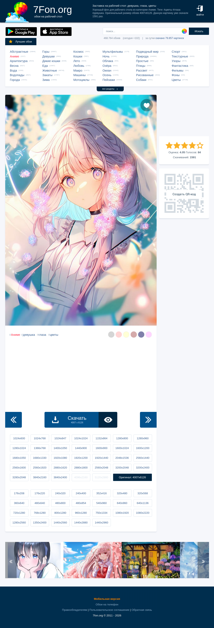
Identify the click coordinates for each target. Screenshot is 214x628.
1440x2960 (101, 522)
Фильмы (177, 70)
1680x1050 (19, 457)
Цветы (176, 80)
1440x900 (81, 448)
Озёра (107, 65)
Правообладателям (74, 610)
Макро (77, 70)
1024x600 (19, 438)
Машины (79, 75)
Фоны (176, 75)
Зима (46, 80)
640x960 (122, 503)
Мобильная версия (107, 599)
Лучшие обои (20, 41)
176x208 (19, 493)
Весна (14, 65)
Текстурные (180, 56)
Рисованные (144, 75)
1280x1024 (19, 448)
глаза (42, 334)
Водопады (17, 75)
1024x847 (60, 438)
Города (15, 80)
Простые (142, 61)
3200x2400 (142, 467)
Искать (199, 31)
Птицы (140, 65)
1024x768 (40, 438)
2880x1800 (81, 467)
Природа (142, 56)
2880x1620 (60, 467)
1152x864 (101, 438)
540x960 (101, 503)
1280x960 (142, 438)
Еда (45, 65)
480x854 (81, 503)
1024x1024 (81, 438)
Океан (107, 70)
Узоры (176, 61)
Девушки (48, 56)
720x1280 (19, 512)
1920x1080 (60, 457)
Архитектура (19, 61)
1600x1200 (142, 448)
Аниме (14, 56)
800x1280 (60, 512)
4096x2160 (81, 477)
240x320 (60, 493)
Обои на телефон (107, 604)
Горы (45, 51)
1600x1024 (122, 448)
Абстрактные (19, 51)
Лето (76, 61)
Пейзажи (109, 80)
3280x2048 (19, 477)
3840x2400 (60, 477)
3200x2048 (122, 467)
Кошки (77, 56)
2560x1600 (19, 467)
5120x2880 (101, 477)
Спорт (176, 51)
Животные (49, 70)
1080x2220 (142, 512)
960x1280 (81, 512)
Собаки (141, 80)
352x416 (101, 493)
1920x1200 (81, 457)
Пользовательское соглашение (109, 610)
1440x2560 (60, 522)
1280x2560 (19, 522)
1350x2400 (39, 522)
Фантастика (180, 65)
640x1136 (142, 503)
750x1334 (101, 512)
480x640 (40, 503)
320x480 (122, 493)
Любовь (78, 65)
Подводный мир (147, 51)
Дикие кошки (51, 61)
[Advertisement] (184, 115)
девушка (29, 334)
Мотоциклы (81, 80)
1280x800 (122, 438)
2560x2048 (101, 467)
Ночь (106, 56)
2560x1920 (39, 467)
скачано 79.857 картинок (170, 38)
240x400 (81, 493)
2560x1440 (142, 457)
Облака (108, 61)
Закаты (47, 75)
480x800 (60, 503)
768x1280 (40, 512)
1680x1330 (39, 457)
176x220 (40, 493)
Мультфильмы (113, 51)
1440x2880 (81, 522)
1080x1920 (122, 512)
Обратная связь (141, 610)
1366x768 (40, 448)
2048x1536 (122, 457)
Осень (107, 75)
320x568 (142, 493)
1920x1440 (101, 457)
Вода (13, 70)
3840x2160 (39, 477)
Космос (78, 51)
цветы (54, 334)
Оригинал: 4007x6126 (132, 477)
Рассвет (141, 70)
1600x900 (101, 448)
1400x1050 (60, 448)
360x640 (19, 503)
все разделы (110, 89)
